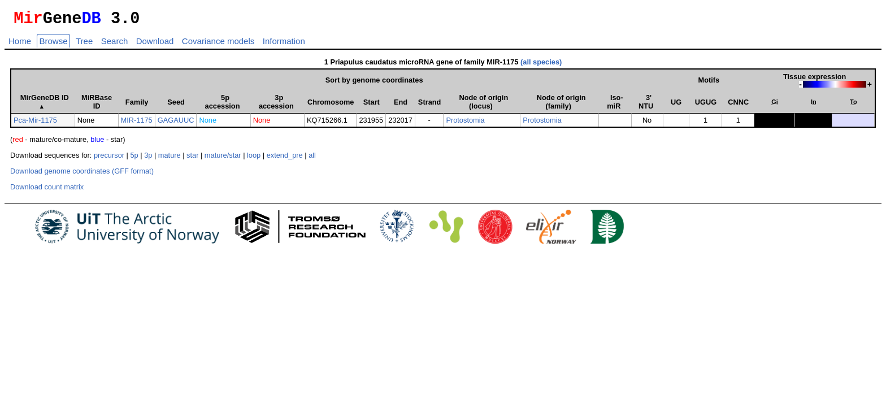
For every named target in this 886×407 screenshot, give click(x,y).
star (192, 158)
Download (155, 44)
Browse (53, 44)
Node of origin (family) (561, 105)
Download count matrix (47, 190)
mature (169, 158)
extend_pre (285, 158)
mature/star (223, 158)
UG (676, 105)
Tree (84, 44)
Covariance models (218, 44)
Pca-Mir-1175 (35, 123)
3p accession (276, 105)
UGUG (705, 105)
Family (137, 105)
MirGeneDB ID (44, 105)
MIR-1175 (137, 123)
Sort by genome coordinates (374, 83)
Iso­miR (615, 105)
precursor (109, 158)
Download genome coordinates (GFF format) (82, 174)
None (207, 123)
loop (253, 158)
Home (19, 44)
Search (114, 44)
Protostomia (465, 123)
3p (148, 158)
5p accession (222, 105)
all (312, 158)
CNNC (738, 105)
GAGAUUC (176, 123)
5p (134, 158)
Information (284, 44)
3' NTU (646, 105)
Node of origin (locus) (483, 105)
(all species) (541, 65)
